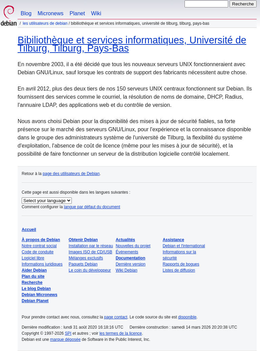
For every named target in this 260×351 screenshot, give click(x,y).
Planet (77, 13)
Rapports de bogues (180, 264)
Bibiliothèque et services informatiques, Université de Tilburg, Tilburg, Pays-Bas (132, 44)
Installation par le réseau (91, 245)
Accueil (29, 229)
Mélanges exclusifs (86, 258)
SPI (68, 333)
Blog (26, 13)
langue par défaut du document (92, 206)
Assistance (173, 239)
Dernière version (131, 264)
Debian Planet (35, 300)
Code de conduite (37, 252)
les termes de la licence (121, 333)
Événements (127, 252)
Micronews (50, 13)
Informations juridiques (42, 264)
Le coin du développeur (90, 270)
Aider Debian (34, 270)
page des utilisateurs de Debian (71, 173)
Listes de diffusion (178, 270)
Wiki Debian (126, 270)
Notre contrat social (39, 245)
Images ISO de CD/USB (90, 252)
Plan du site (33, 276)
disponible (187, 317)
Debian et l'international (183, 245)
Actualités (125, 239)
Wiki (96, 13)
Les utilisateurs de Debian (45, 23)
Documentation (130, 258)
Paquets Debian (83, 264)
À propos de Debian (41, 239)
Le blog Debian (36, 288)
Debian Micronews (39, 294)
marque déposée (65, 339)
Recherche (32, 282)
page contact (115, 317)
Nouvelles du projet (133, 245)
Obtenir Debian (83, 239)
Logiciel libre (33, 258)
